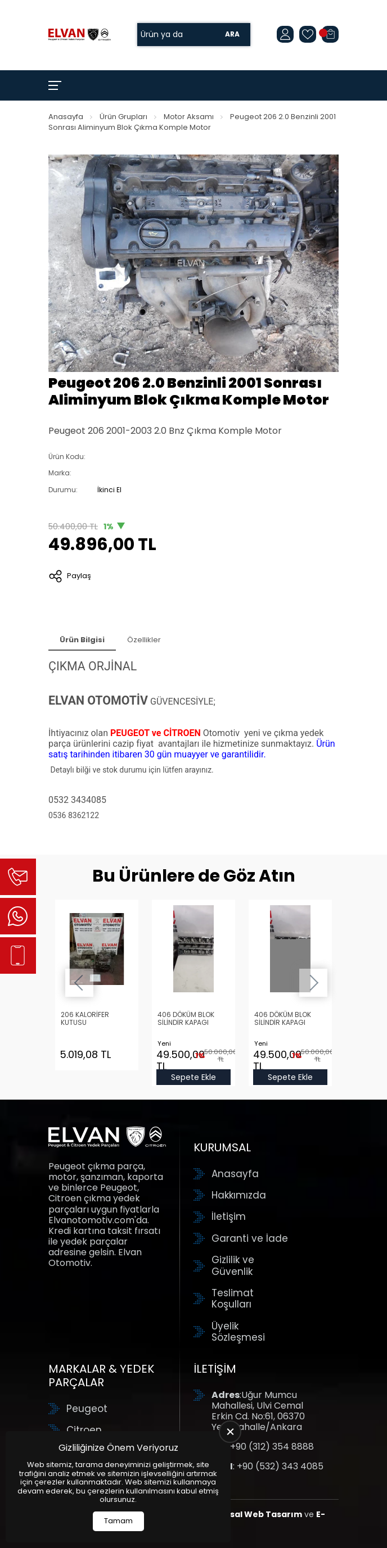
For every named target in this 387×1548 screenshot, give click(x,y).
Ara (232, 34)
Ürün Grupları (123, 116)
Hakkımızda (239, 1195)
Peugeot (86, 1408)
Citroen (84, 1430)
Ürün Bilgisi (82, 639)
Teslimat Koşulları (233, 1298)
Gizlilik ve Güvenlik (233, 1265)
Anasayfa (65, 116)
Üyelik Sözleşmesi (238, 1331)
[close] (230, 1431)
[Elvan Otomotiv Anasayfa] (79, 34)
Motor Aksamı (189, 116)
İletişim (229, 1216)
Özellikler (144, 639)
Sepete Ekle (193, 1077)
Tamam (118, 1520)
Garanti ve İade (250, 1238)
